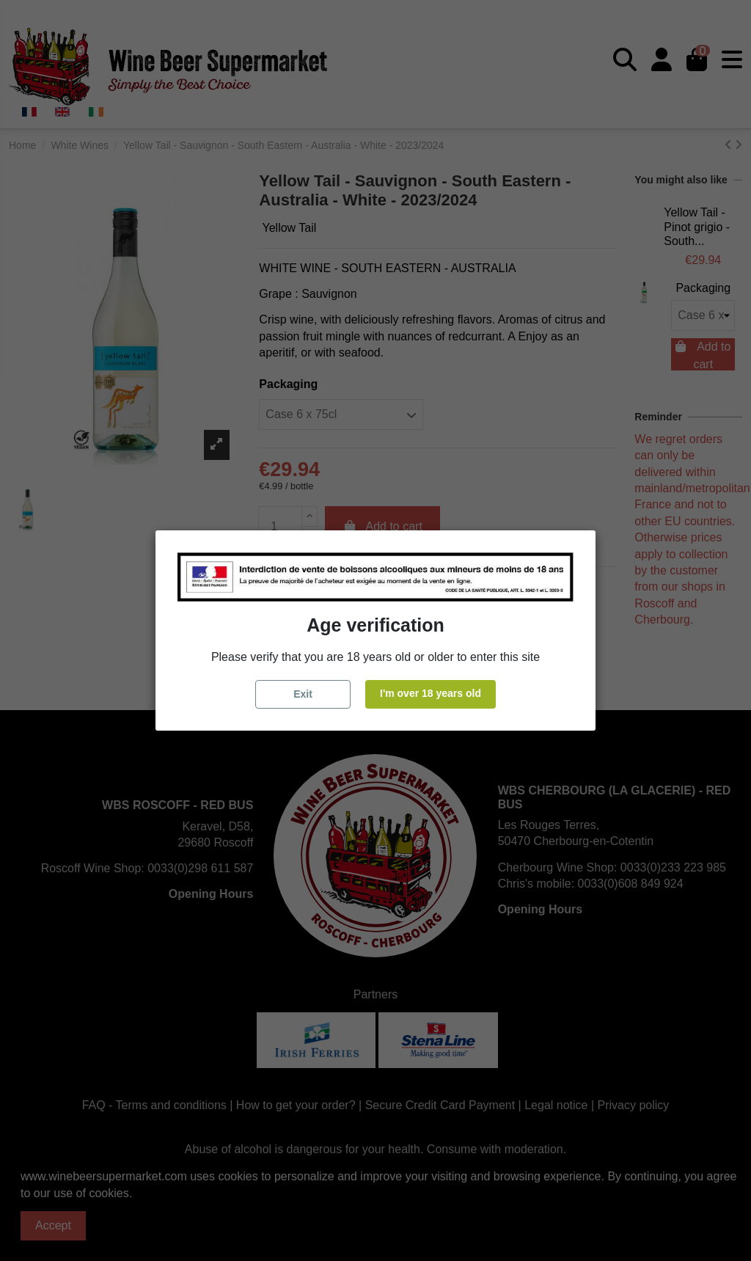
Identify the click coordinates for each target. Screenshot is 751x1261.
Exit (302, 694)
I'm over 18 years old (430, 693)
